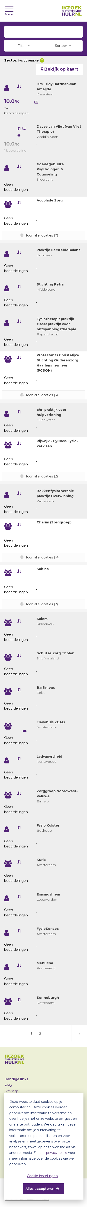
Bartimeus (46, 687)
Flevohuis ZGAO (51, 722)
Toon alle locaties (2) (42, 476)
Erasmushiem (48, 894)
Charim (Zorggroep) (54, 522)
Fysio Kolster (48, 825)
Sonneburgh (48, 998)
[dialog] (43, 1146)
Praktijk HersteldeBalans (58, 250)
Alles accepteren (40, 1189)
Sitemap (11, 1091)
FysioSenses (48, 929)
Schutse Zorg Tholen (55, 653)
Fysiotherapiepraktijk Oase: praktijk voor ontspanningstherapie (56, 324)
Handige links (16, 1079)
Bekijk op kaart (59, 69)
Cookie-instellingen (42, 1176)
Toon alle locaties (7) (42, 235)
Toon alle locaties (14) (42, 557)
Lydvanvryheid (49, 756)
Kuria (41, 860)
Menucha (45, 963)
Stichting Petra (50, 284)
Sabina (43, 569)
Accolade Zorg (50, 200)
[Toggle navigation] (9, 9)
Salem (42, 619)
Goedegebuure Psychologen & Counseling (50, 169)
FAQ (8, 1085)
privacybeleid (56, 1153)
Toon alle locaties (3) (42, 395)
